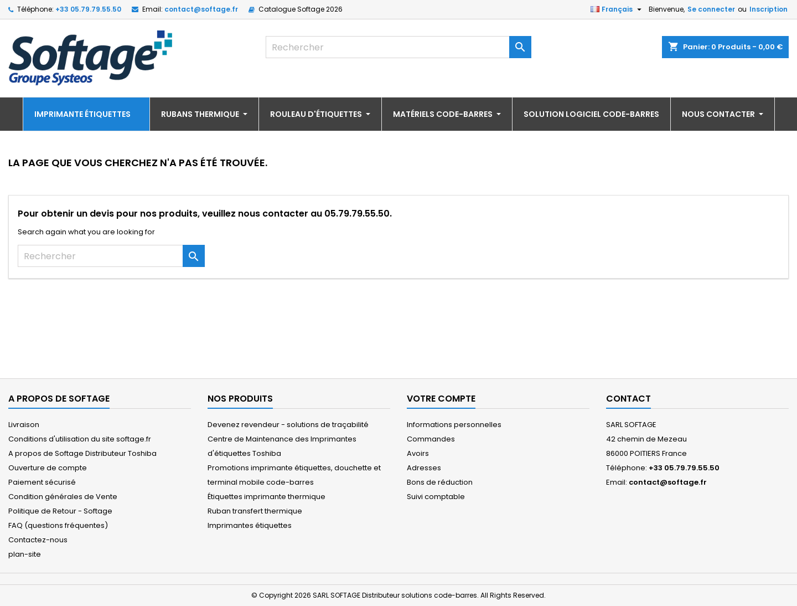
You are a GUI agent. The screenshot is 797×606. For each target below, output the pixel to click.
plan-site (24, 554)
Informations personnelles (454, 424)
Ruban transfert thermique (255, 511)
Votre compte (441, 398)
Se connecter (711, 9)
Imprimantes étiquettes (250, 525)
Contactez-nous (38, 540)
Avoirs (418, 453)
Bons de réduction (440, 482)
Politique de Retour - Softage (60, 511)
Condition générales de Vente (62, 496)
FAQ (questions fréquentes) (58, 525)
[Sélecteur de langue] (617, 9)
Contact (628, 398)
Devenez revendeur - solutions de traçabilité (288, 424)
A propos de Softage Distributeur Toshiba (82, 453)
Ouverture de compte (47, 468)
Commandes (431, 439)
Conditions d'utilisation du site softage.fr (79, 439)
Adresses (424, 468)
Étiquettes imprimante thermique (266, 496)
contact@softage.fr (201, 9)
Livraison (23, 424)
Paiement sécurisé (42, 482)
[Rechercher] (398, 47)
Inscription (768, 9)
